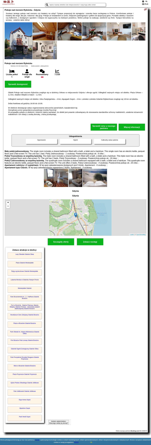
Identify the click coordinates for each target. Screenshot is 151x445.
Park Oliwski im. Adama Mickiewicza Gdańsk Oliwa (24, 332)
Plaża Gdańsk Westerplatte (24, 263)
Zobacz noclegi (90, 242)
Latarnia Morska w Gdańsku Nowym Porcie (25, 280)
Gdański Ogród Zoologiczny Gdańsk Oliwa (24, 349)
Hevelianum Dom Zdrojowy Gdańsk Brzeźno (24, 315)
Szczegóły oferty (61, 242)
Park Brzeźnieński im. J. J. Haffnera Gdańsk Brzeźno (24, 297)
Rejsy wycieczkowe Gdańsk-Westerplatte (24, 271)
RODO (76, 442)
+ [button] (8, 203)
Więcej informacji (132, 127)
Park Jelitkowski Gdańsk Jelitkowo (24, 391)
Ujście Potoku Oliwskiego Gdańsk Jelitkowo (25, 383)
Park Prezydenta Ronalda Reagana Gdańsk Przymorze (24, 358)
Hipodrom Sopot (24, 408)
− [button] (8, 206)
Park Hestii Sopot (24, 417)
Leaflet (132, 234)
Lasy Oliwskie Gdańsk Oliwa (24, 254)
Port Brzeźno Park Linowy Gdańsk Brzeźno (25, 340)
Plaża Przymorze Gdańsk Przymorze (25, 374)
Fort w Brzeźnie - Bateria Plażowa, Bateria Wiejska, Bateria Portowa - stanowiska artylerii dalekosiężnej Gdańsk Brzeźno (25, 307)
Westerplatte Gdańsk (24, 288)
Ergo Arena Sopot (24, 400)
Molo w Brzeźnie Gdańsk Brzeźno (25, 366)
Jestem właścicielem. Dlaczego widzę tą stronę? (58, 422)
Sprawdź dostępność (18, 84)
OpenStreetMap (141, 234)
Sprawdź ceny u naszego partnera (103, 127)
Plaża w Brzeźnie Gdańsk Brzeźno (24, 323)
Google (37, 440)
